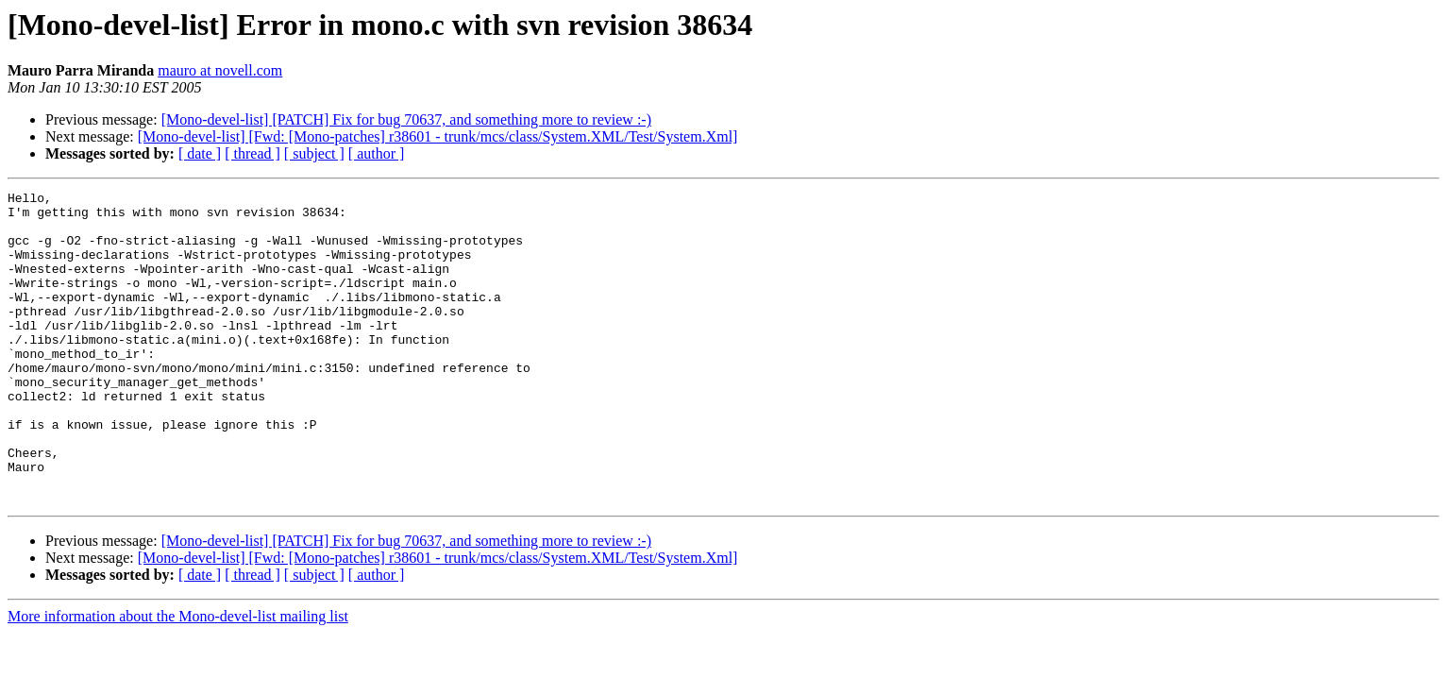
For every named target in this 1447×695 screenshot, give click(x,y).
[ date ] (199, 153)
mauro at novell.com (220, 70)
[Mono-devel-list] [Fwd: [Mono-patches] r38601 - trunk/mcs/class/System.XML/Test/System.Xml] (438, 136)
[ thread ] (252, 153)
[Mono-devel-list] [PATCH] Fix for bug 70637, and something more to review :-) (406, 119)
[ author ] (376, 153)
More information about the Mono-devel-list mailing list (178, 678)
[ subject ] (314, 153)
